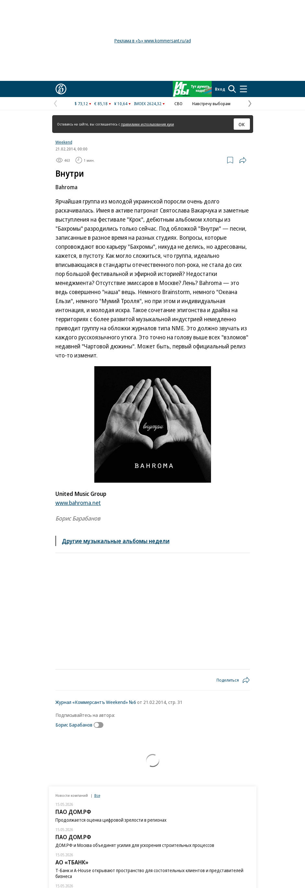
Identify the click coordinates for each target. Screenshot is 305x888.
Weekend (63, 142)
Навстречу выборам (211, 103)
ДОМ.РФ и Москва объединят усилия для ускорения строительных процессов (134, 845)
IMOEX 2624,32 (147, 103)
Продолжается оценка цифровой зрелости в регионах (111, 820)
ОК (242, 124)
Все (97, 795)
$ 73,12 (81, 103)
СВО (178, 103)
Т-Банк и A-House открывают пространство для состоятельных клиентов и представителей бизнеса (149, 873)
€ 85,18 (101, 103)
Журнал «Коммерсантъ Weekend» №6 (95, 702)
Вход (220, 89)
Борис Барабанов (73, 724)
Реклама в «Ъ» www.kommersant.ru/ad (152, 41)
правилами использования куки (147, 124)
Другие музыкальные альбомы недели (116, 541)
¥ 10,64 (120, 103)
